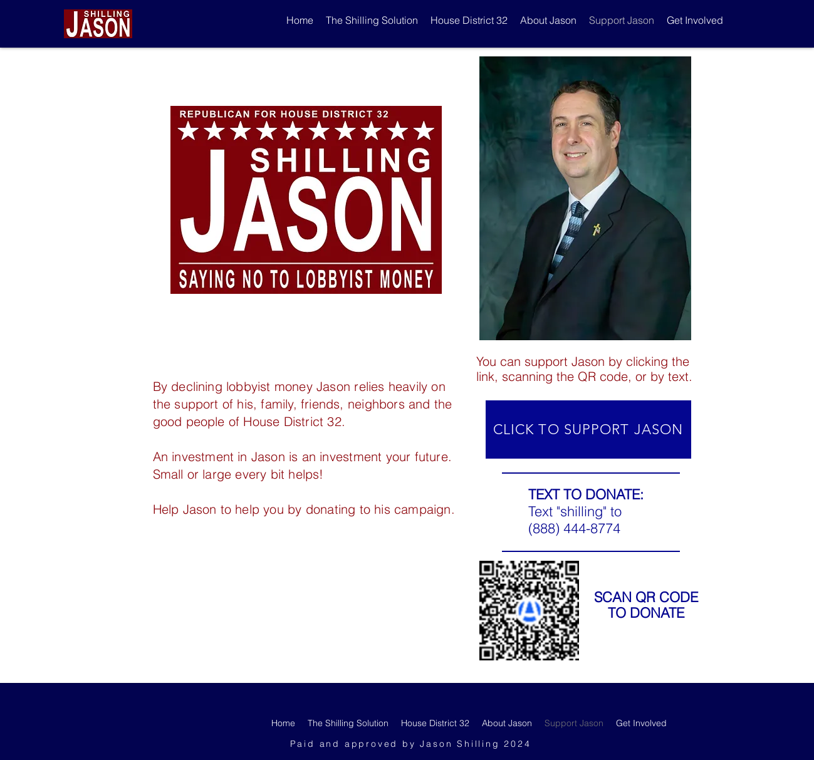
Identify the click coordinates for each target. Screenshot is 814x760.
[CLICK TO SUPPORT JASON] (588, 429)
